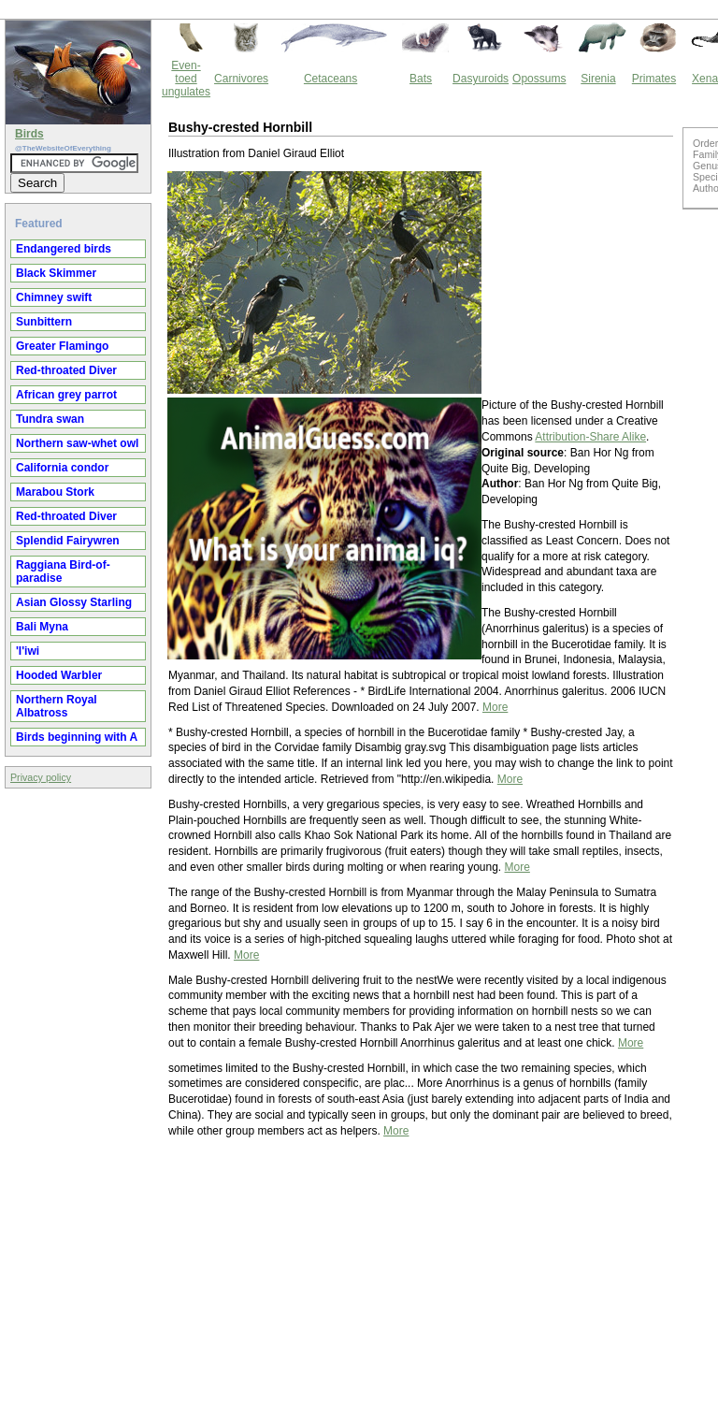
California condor (62, 467)
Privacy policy (40, 777)
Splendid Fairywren (68, 540)
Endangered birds (63, 248)
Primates (654, 78)
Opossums (539, 78)
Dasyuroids (480, 78)
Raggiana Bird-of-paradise (63, 571)
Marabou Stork (55, 492)
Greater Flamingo (62, 346)
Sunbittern (44, 321)
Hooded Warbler (59, 675)
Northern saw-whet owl (77, 443)
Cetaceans (330, 78)
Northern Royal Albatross (56, 706)
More (495, 707)
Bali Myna (42, 626)
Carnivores (241, 78)
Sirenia (598, 78)
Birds (29, 133)
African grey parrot (66, 394)
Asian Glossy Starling (74, 602)
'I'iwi (27, 651)
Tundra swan (50, 419)
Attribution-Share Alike (590, 436)
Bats (420, 78)
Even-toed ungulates (186, 78)
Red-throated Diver (66, 370)
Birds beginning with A (76, 737)
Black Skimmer (56, 273)
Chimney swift (54, 297)
